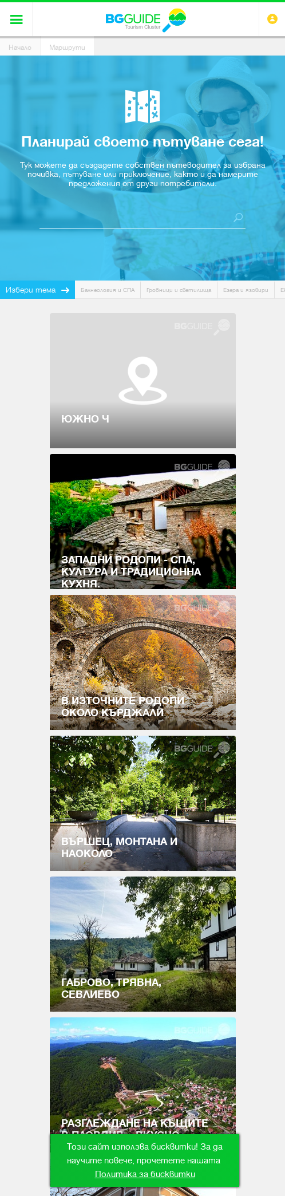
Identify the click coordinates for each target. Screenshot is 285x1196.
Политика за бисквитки (145, 1174)
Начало (20, 48)
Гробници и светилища (179, 290)
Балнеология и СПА (107, 290)
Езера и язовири (245, 290)
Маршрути (67, 48)
